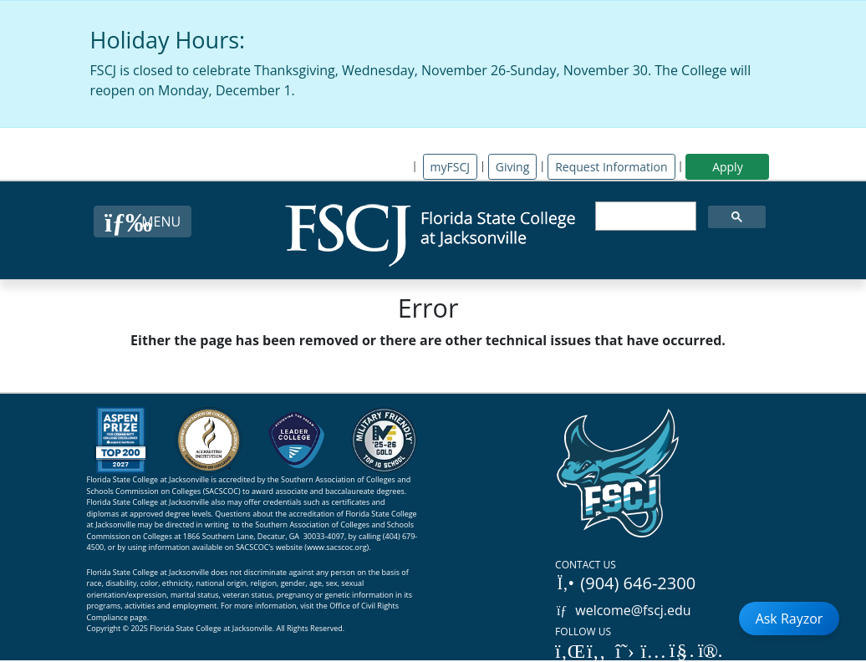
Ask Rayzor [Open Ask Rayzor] (789, 618)
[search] (644, 216)
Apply (727, 167)
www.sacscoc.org (337, 547)
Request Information (611, 167)
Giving (512, 167)
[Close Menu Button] (142, 221)
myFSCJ (450, 167)
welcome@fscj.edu (623, 610)
